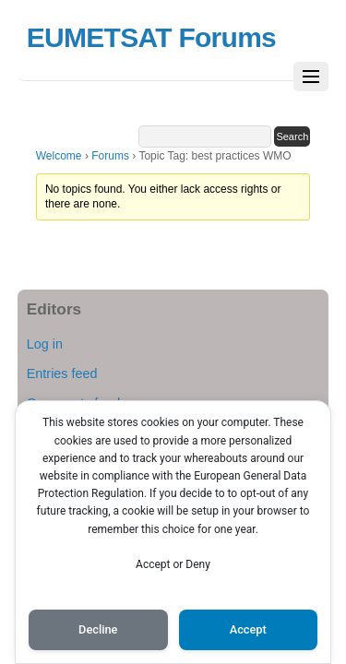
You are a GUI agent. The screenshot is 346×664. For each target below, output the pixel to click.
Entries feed (62, 373)
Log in (45, 344)
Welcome (59, 155)
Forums (110, 155)
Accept (248, 629)
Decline (97, 629)
